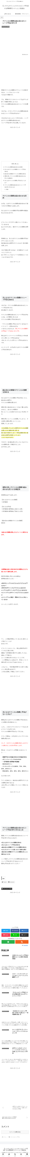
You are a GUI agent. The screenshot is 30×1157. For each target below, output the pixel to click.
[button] (24, 935)
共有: (7, 189)
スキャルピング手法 (7, 888)
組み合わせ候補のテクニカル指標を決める (15, 173)
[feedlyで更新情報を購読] (8, 942)
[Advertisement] (15, 71)
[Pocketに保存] (5, 935)
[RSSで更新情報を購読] (21, 942)
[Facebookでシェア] (15, 931)
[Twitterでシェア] (5, 931)
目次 (13, 163)
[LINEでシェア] (15, 935)
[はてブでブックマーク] (24, 931)
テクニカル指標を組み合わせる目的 (13, 167)
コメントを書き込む (15, 1132)
